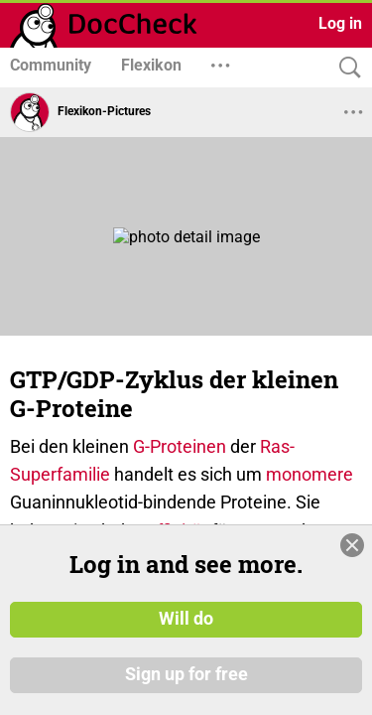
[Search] (345, 68)
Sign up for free (186, 674)
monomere (309, 474)
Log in (340, 23)
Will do (186, 619)
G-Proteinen (179, 446)
